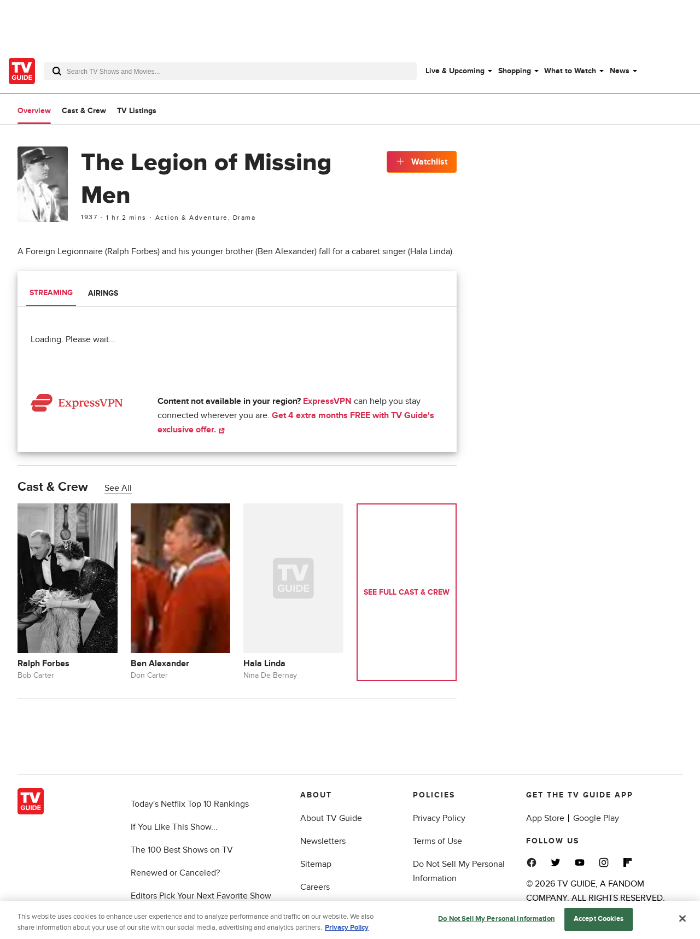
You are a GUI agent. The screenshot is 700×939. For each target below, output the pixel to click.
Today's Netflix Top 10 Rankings (190, 804)
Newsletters (323, 841)
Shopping (514, 70)
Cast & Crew (84, 110)
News (619, 70)
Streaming (51, 292)
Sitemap (315, 864)
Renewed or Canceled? (175, 872)
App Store (545, 818)
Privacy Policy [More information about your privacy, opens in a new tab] (347, 932)
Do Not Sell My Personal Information (496, 923)
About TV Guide (331, 818)
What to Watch (570, 70)
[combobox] (230, 71)
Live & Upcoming (455, 70)
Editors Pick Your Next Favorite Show (201, 895)
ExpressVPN (327, 401)
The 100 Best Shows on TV (182, 849)
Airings (103, 293)
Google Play (596, 818)
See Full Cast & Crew (407, 592)
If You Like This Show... (174, 826)
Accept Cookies (598, 923)
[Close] (682, 923)
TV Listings (136, 110)
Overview (34, 110)
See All (118, 488)
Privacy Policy (439, 818)
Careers (315, 887)
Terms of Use (437, 841)
